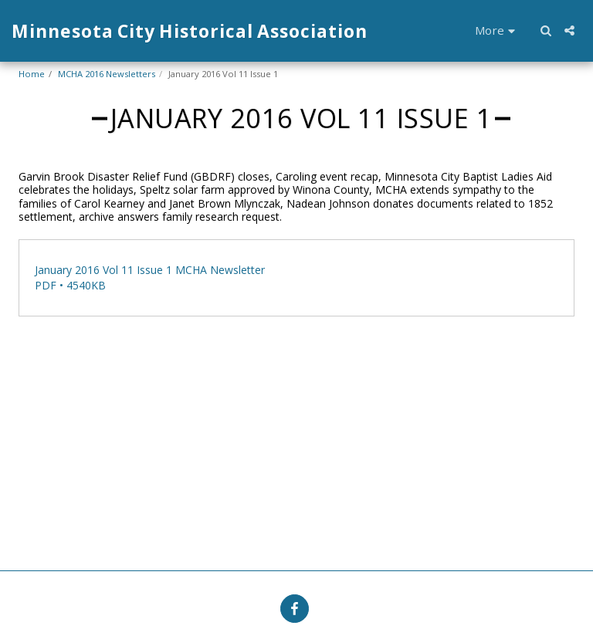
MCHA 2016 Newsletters (106, 74)
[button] (545, 30)
